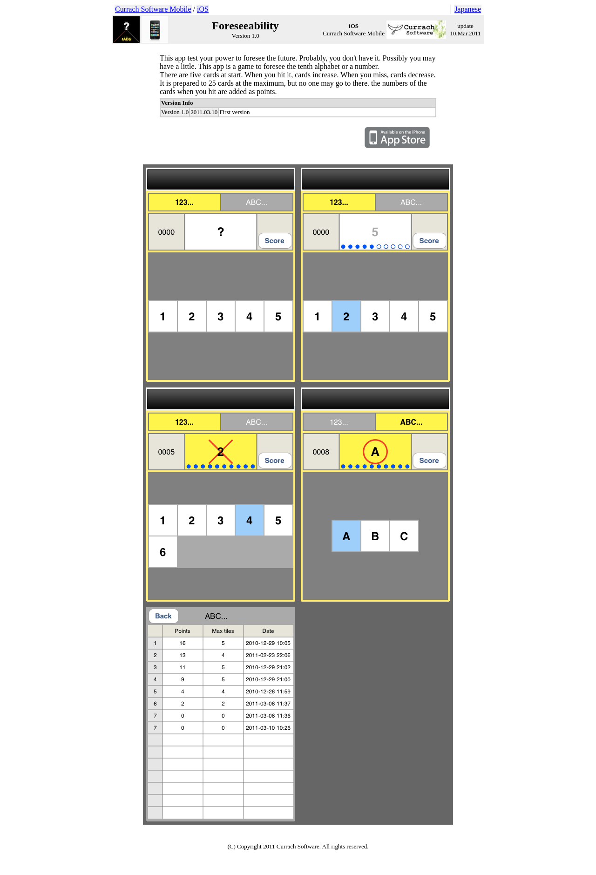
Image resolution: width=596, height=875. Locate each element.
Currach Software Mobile (153, 9)
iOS (203, 9)
